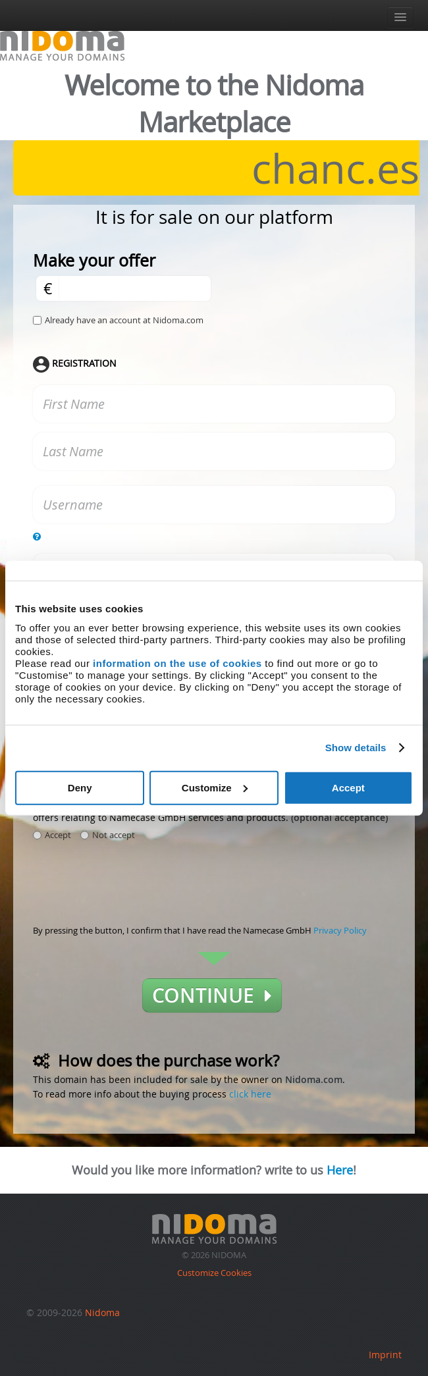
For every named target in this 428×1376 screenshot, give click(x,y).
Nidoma (102, 1312)
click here (250, 1094)
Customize (215, 787)
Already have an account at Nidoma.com (124, 320)
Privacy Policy (340, 930)
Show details (356, 747)
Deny (80, 787)
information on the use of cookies (177, 662)
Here (340, 1170)
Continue (212, 995)
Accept (348, 787)
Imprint (385, 1354)
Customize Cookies (214, 1273)
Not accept (107, 835)
